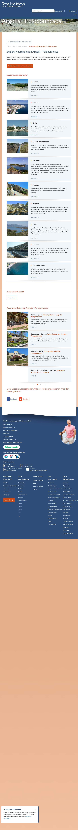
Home (9, 41)
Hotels (35, 486)
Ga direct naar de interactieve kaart (19, 61)
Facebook (13, 396)
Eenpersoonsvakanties (55, 486)
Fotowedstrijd (52, 504)
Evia (19, 510)
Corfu (20, 504)
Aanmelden (7, 497)
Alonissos (21, 483)
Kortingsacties (52, 489)
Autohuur (51, 480)
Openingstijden (68, 531)
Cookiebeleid (67, 501)
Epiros (20, 507)
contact (72, 11)
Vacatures (66, 528)
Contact (65, 480)
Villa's (35, 480)
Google (25, 396)
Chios (20, 501)
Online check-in (68, 519)
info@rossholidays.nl (9, 437)
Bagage (65, 516)
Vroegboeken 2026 (54, 492)
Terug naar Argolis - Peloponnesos (20, 37)
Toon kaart (11, 293)
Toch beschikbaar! (53, 495)
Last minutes (52, 522)
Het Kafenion (52, 516)
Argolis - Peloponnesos (20, 41)
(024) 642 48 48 (8, 434)
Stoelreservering (68, 522)
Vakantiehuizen (38, 483)
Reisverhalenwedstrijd (55, 507)
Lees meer (34, 91)
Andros (20, 486)
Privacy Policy (67, 495)
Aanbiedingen (52, 483)
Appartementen (38, 477)
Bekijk (30, 322)
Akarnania (21, 480)
